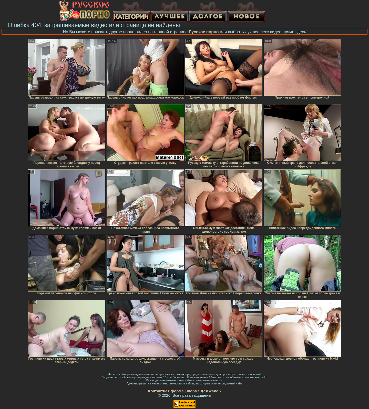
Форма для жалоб (204, 391)
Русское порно (204, 32)
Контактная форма (166, 391)
